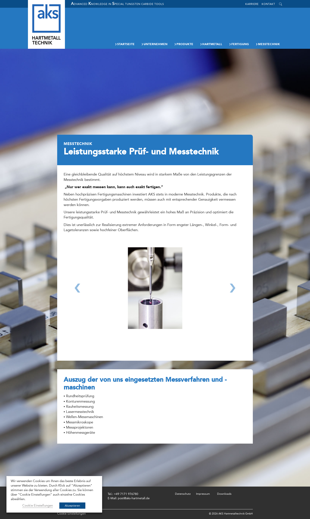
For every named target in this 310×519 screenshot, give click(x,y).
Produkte (183, 44)
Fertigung (239, 44)
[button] (77, 295)
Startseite (125, 44)
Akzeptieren (72, 505)
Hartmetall (211, 44)
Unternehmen (154, 44)
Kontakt (268, 4)
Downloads (224, 493)
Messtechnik (267, 44)
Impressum (203, 493)
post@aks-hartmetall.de (134, 498)
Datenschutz (183, 493)
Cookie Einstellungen (71, 513)
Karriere (252, 4)
